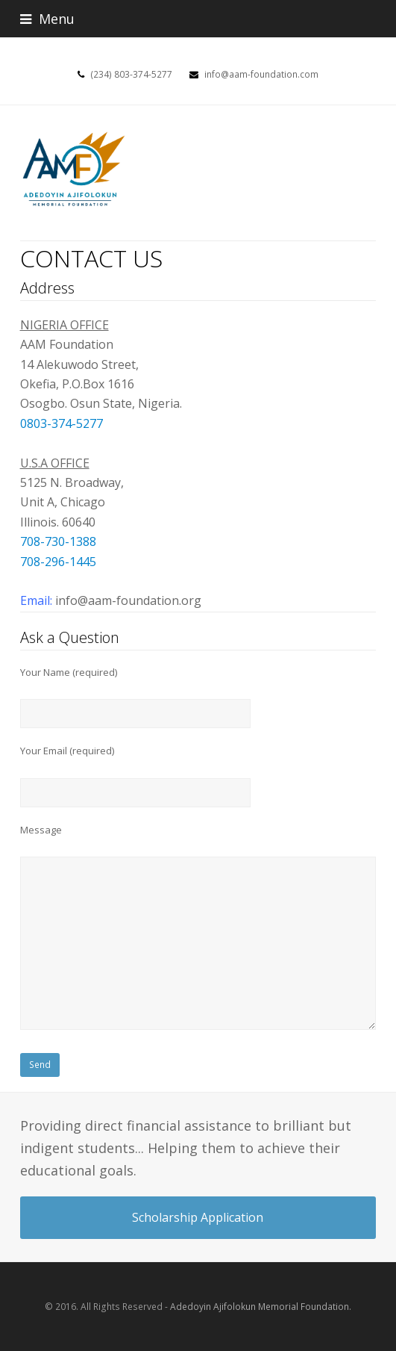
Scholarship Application (197, 1217)
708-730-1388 (58, 541)
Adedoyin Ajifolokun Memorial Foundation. (260, 1306)
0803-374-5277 (61, 423)
